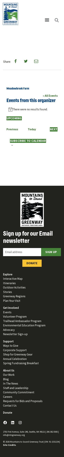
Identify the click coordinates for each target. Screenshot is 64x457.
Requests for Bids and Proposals (22, 401)
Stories (7, 292)
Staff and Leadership (15, 388)
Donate (32, 263)
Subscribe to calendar (28, 141)
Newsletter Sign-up (15, 334)
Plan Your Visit (11, 301)
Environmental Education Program (24, 325)
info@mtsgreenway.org (14, 435)
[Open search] (56, 20)
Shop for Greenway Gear (17, 354)
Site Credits (9, 445)
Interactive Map (13, 279)
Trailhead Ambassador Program (22, 321)
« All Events (50, 96)
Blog (6, 379)
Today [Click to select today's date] (32, 129)
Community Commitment (18, 392)
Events (7, 312)
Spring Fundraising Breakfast (21, 363)
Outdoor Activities (14, 287)
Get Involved (11, 308)
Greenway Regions (14, 296)
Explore (7, 274)
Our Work (9, 375)
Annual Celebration (15, 359)
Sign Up (51, 252)
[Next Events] (54, 129)
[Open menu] (47, 20)
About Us (8, 370)
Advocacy (9, 330)
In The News (10, 383)
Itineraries (9, 283)
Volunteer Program (15, 316)
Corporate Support (15, 350)
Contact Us (10, 405)
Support (8, 341)
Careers (7, 397)
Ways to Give (10, 346)
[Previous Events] (12, 129)
